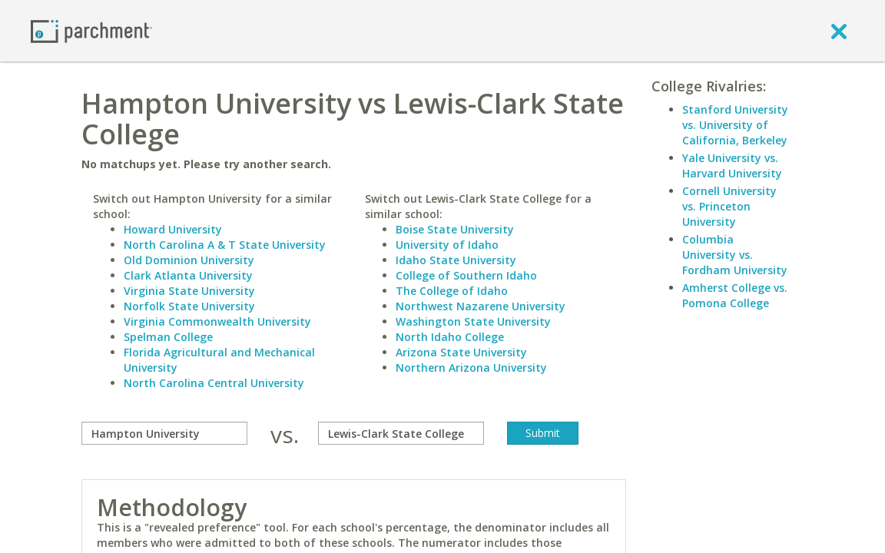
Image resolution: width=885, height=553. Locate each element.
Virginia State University (189, 290)
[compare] (164, 433)
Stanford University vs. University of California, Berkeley (735, 124)
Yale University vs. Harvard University (732, 165)
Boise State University (455, 229)
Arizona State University (461, 352)
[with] (401, 433)
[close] (839, 31)
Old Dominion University (189, 260)
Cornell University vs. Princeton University (729, 206)
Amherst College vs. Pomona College (734, 295)
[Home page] (91, 30)
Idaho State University (456, 260)
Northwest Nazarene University (480, 306)
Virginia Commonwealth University (217, 321)
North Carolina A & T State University (225, 244)
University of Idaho (447, 244)
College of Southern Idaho (466, 275)
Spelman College (168, 336)
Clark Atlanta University (188, 275)
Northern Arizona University (471, 367)
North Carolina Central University (214, 383)
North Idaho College (450, 336)
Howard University (173, 229)
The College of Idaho (452, 290)
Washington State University (473, 321)
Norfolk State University (189, 306)
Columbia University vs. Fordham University (734, 254)
